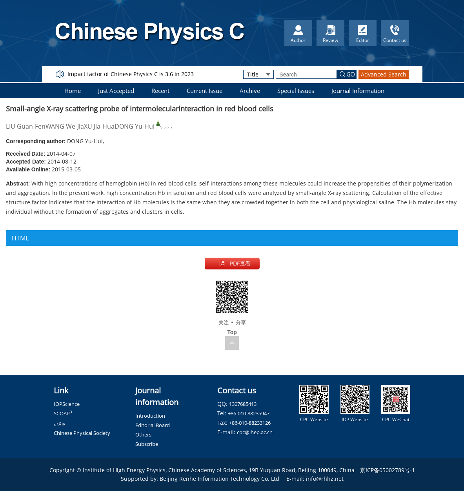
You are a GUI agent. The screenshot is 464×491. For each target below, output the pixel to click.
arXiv (60, 423)
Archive (250, 91)
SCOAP (63, 413)
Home (72, 91)
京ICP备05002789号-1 (387, 470)
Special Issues (295, 91)
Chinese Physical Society (82, 432)
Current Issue (204, 91)
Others (143, 434)
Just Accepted (116, 91)
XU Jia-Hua (99, 126)
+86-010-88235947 (248, 413)
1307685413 (243, 403)
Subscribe (146, 443)
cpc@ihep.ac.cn (255, 432)
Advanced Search (383, 74)
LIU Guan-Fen (25, 126)
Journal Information (357, 91)
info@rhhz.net (325, 478)
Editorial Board (152, 425)
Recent (160, 91)
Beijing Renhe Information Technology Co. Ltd (219, 478)
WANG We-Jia (64, 126)
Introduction (150, 415)
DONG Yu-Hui (135, 126)
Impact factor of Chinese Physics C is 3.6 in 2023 (130, 74)
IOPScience (67, 403)
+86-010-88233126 (250, 422)
